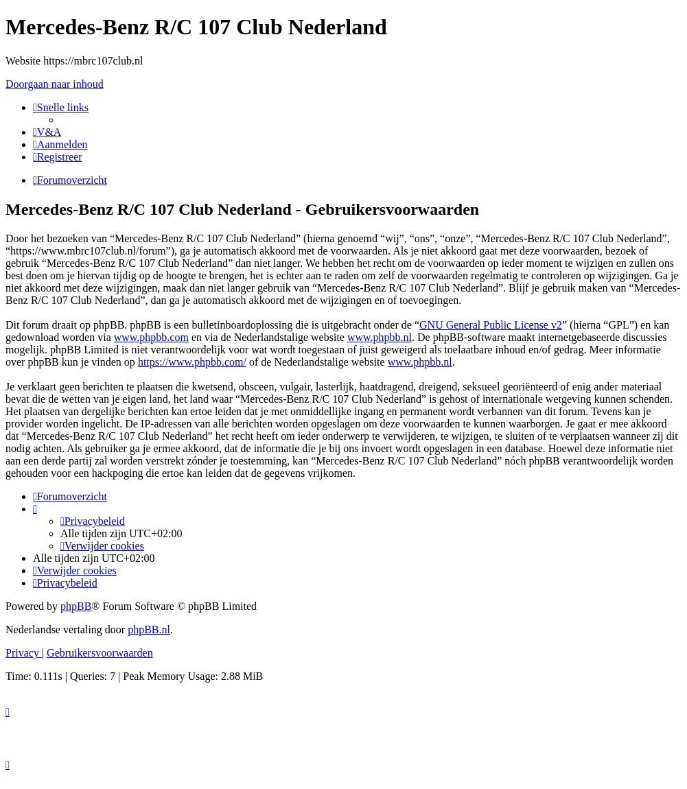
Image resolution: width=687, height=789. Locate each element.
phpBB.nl (149, 629)
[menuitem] (47, 132)
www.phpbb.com (151, 337)
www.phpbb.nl (379, 337)
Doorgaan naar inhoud (54, 84)
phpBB (75, 606)
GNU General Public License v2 (490, 325)
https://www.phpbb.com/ (192, 362)
